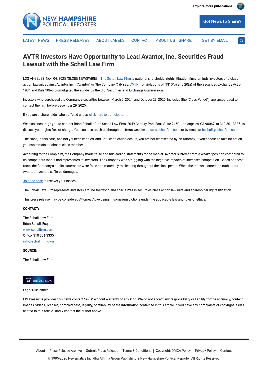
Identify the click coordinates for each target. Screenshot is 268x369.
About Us (165, 40)
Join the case (33, 181)
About (40, 351)
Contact (140, 40)
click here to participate (106, 115)
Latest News (36, 40)
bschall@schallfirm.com (220, 130)
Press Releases (73, 40)
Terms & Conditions (136, 351)
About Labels (110, 40)
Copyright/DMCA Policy (173, 351)
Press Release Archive (65, 351)
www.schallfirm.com (38, 230)
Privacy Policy (205, 351)
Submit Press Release (102, 351)
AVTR (134, 84)
